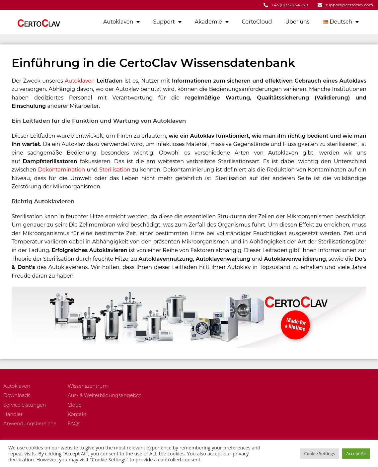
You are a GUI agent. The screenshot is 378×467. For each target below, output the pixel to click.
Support (167, 22)
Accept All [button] (356, 453)
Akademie (212, 22)
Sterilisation (114, 169)
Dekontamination (61, 169)
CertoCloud (257, 21)
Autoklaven (121, 22)
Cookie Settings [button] (319, 453)
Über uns (297, 21)
